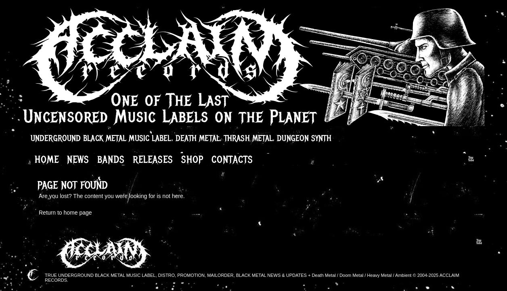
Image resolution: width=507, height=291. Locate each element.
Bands (111, 159)
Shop (192, 159)
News (78, 159)
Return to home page (65, 212)
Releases (153, 159)
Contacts (232, 159)
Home (47, 159)
